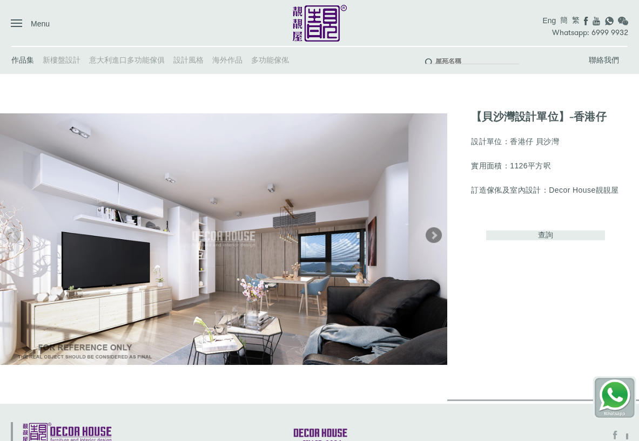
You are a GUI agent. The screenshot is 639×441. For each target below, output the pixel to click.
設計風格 (188, 60)
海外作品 (227, 60)
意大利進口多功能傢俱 (127, 60)
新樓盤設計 (61, 60)
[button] (434, 235)
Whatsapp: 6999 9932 (590, 33)
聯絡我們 (604, 60)
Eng (549, 20)
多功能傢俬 (270, 60)
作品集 (22, 60)
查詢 (545, 234)
